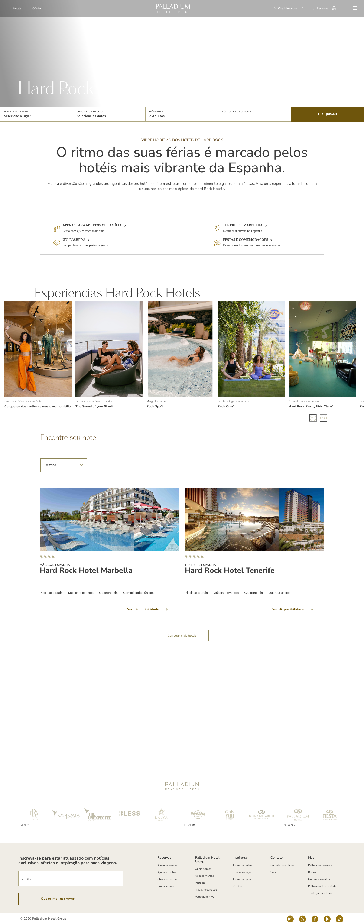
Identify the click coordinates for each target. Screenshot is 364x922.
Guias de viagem (243, 866)
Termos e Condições (32, 919)
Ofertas (37, 8)
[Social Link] (290, 914)
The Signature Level (320, 887)
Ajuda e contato (167, 866)
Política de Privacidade (95, 919)
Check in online (287, 8)
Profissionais (165, 880)
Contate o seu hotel (282, 859)
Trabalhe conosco (206, 883)
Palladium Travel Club (322, 880)
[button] (36, 114)
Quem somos (203, 862)
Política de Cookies (63, 919)
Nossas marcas (204, 869)
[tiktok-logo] (339, 914)
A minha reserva (167, 859)
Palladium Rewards (320, 859)
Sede (273, 866)
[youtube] (327, 914)
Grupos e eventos (319, 873)
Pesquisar (327, 114)
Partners (200, 876)
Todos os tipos (242, 873)
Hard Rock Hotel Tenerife (230, 564)
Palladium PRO (204, 890)
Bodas (312, 866)
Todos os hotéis (242, 859)
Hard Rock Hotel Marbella (86, 564)
